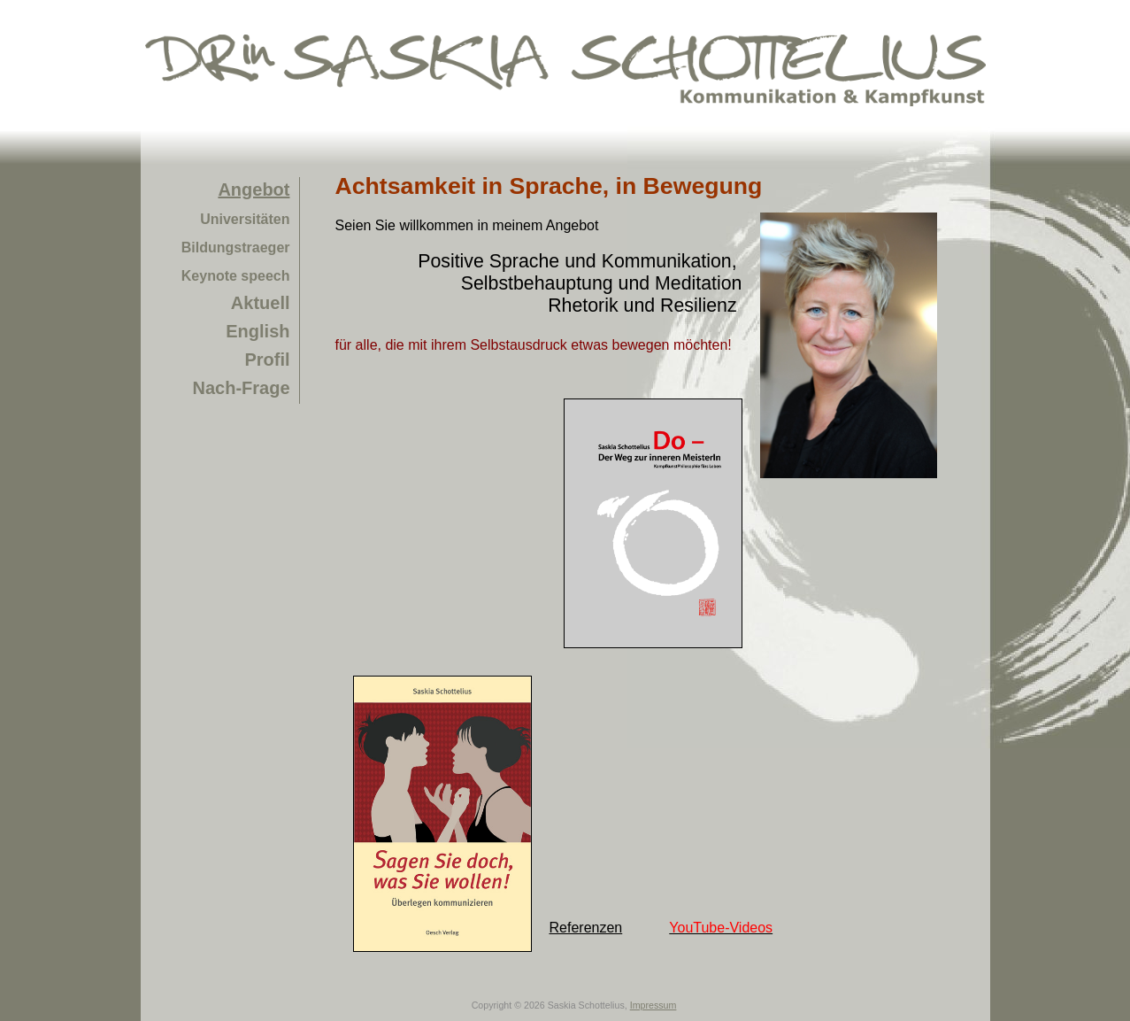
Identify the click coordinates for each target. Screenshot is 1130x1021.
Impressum (653, 1005)
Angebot (253, 189)
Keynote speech (235, 275)
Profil (266, 359)
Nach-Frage (240, 388)
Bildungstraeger (235, 247)
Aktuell (260, 303)
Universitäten (244, 219)
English (257, 331)
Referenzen (586, 927)
